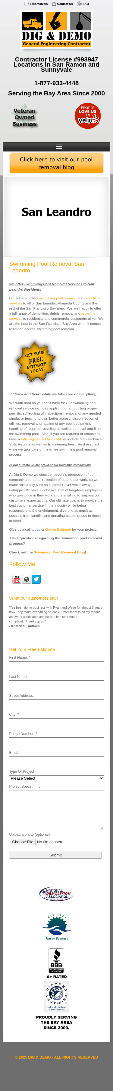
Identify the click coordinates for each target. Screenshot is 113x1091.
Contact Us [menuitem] (65, 3)
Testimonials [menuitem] (39, 3)
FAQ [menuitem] (86, 3)
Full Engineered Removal (41, 439)
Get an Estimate (58, 529)
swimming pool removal (58, 298)
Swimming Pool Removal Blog (59, 552)
